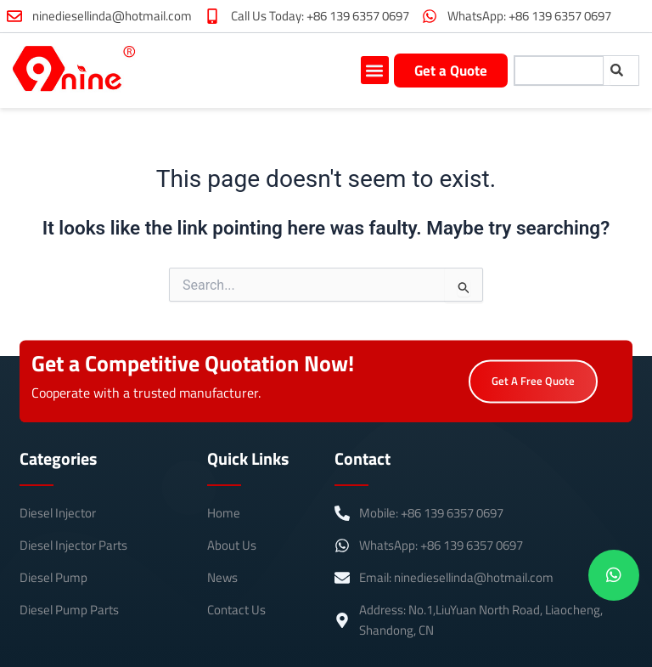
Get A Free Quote (533, 385)
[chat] (613, 575)
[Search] (624, 70)
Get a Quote (450, 70)
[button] (375, 70)
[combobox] (558, 70)
